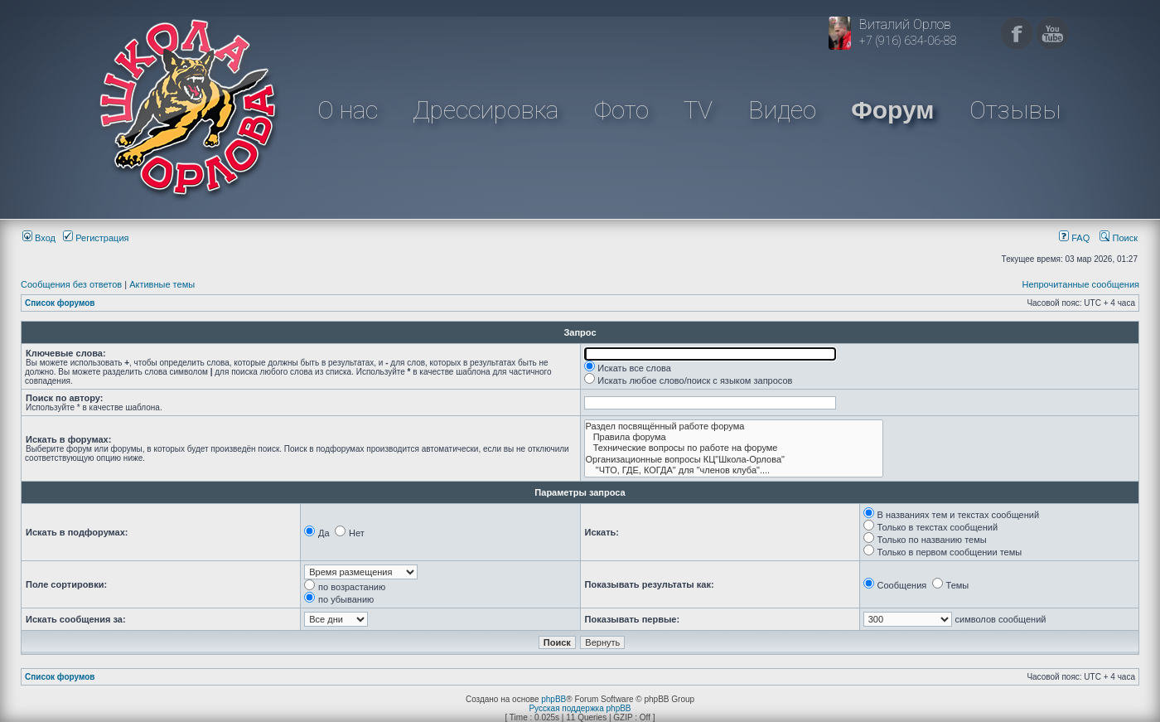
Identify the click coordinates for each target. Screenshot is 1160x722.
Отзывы (1015, 109)
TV (698, 109)
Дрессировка (485, 109)
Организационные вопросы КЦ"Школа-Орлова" (734, 459)
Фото (621, 109)
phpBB (553, 699)
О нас (347, 109)
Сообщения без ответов (71, 284)
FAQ (1074, 238)
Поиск (1119, 238)
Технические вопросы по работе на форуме (734, 448)
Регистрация (95, 238)
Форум (892, 110)
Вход (39, 238)
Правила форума (734, 437)
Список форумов (60, 303)
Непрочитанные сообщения (1080, 284)
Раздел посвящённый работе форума (734, 426)
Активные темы (162, 284)
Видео (782, 109)
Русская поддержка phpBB (580, 708)
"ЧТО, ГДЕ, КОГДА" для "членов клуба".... (734, 470)
